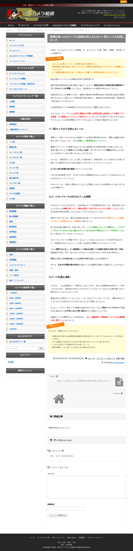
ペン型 (12, 142)
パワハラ (99, 358)
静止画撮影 (13, 216)
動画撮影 (13, 211)
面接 (122, 358)
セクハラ (91, 358)
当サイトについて (120, 17)
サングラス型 (14, 183)
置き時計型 (13, 178)
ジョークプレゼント (17, 265)
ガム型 (12, 162)
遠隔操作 (13, 242)
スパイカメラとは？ (17, 73)
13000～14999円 (16, 319)
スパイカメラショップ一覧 (25, 96)
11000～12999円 (16, 313)
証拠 (118, 358)
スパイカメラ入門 (41, 25)
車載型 (12, 188)
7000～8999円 (15, 303)
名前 (86, 504)
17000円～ (13, 329)
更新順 (12, 107)
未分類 (10, 362)
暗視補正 (13, 237)
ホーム (11, 25)
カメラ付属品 (14, 193)
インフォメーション (112, 25)
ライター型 (13, 168)
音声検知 (13, 232)
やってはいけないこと (18, 89)
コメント (51, 474)
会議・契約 (13, 270)
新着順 (12, 112)
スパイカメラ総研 (68, 547)
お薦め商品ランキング (18, 129)
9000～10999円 (15, 308)
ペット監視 (13, 275)
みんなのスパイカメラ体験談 (64, 25)
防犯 (11, 255)
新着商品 (13, 124)
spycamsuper (118, 362)
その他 (12, 199)
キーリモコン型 (15, 152)
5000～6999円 (15, 298)
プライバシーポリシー (95, 537)
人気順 (12, 101)
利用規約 (82, 537)
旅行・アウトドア (16, 280)
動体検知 (13, 227)
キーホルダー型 (15, 157)
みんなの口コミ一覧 (17, 341)
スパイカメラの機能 (17, 79)
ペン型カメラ (109, 358)
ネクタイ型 (13, 173)
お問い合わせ (71, 537)
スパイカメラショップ (90, 25)
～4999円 (13, 293)
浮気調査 (13, 260)
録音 (11, 221)
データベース (23, 25)
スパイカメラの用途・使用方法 (22, 84)
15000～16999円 (16, 324)
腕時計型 (13, 147)
